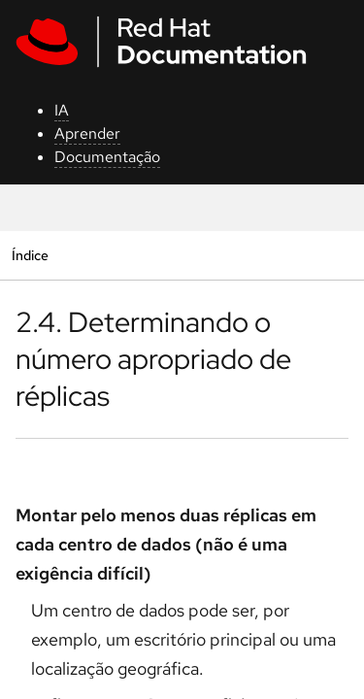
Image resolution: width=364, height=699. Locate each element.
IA (61, 110)
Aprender (87, 133)
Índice (30, 255)
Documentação (107, 157)
